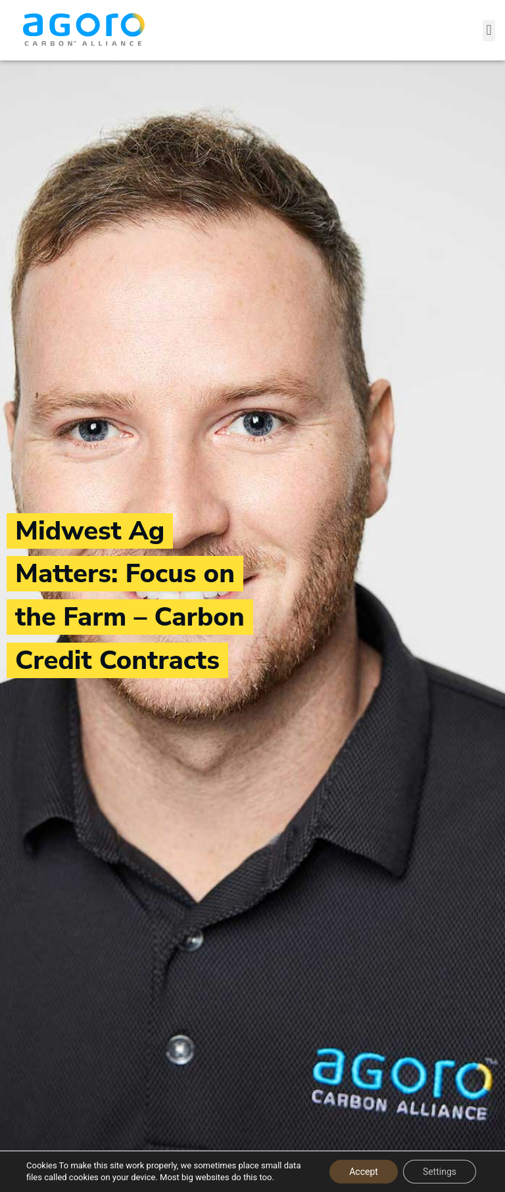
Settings (439, 1171)
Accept (363, 1171)
